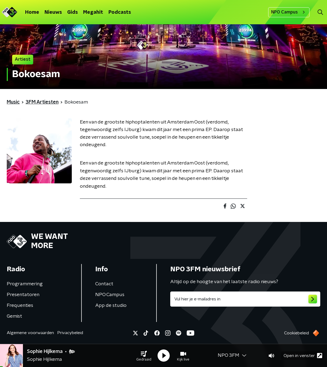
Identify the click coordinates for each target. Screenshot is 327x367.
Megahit (93, 12)
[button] (143, 355)
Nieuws (53, 12)
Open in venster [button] (303, 355)
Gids (72, 12)
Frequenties (20, 305)
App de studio (111, 305)
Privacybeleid (70, 333)
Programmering (25, 284)
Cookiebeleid (296, 333)
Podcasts (119, 12)
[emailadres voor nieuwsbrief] (245, 299)
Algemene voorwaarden (30, 333)
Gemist (14, 316)
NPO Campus (288, 12)
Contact (104, 284)
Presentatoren (23, 294)
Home (32, 12)
